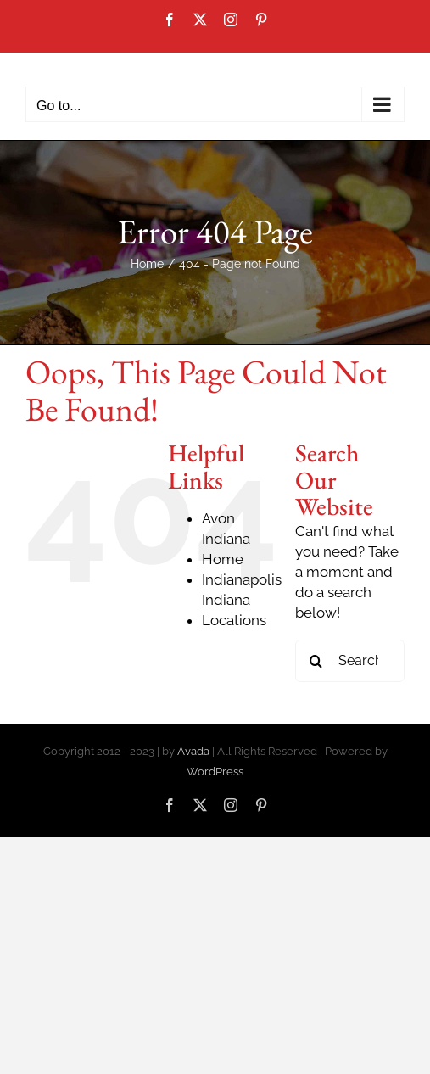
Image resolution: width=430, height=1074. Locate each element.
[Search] (316, 661)
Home (222, 559)
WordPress (215, 771)
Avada (193, 751)
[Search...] (350, 661)
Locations (234, 620)
